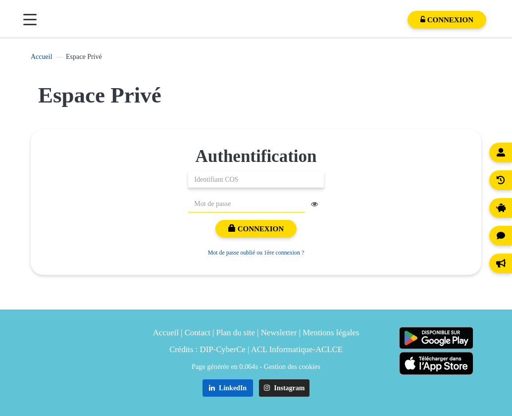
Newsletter (279, 332)
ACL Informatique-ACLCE (297, 349)
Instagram (284, 388)
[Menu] (30, 19)
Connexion (256, 229)
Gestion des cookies (292, 366)
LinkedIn (228, 388)
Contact (197, 332)
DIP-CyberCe (223, 349)
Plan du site (235, 332)
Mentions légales (331, 332)
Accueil (41, 56)
